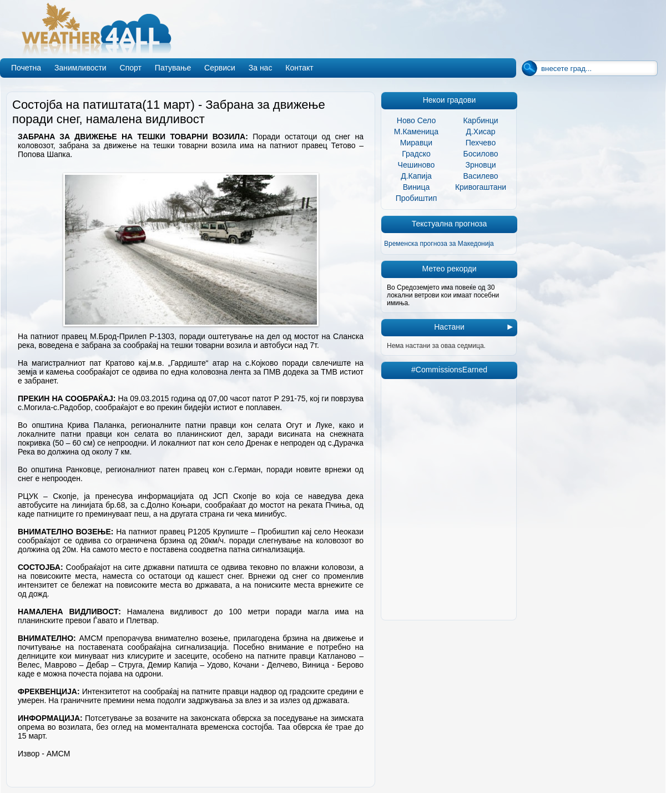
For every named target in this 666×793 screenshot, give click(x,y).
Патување (173, 67)
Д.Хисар (480, 131)
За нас (261, 67)
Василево (480, 175)
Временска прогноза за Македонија (439, 244)
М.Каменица (416, 131)
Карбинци (480, 120)
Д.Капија (416, 175)
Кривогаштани (480, 187)
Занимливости (80, 67)
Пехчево (481, 142)
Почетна (26, 67)
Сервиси (219, 67)
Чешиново (416, 164)
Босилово (480, 153)
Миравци (416, 142)
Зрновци (480, 164)
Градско (416, 153)
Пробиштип (416, 198)
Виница (416, 187)
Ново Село (416, 120)
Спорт (131, 67)
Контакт (299, 67)
